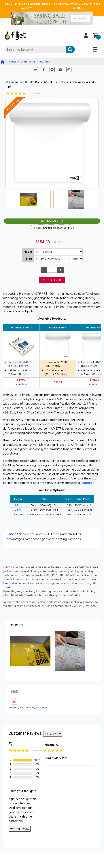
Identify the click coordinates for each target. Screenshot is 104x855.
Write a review (19, 829)
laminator (87, 483)
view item (21, 383)
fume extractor (12, 583)
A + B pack (18, 514)
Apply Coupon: (54, 227)
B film (18, 509)
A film (18, 505)
